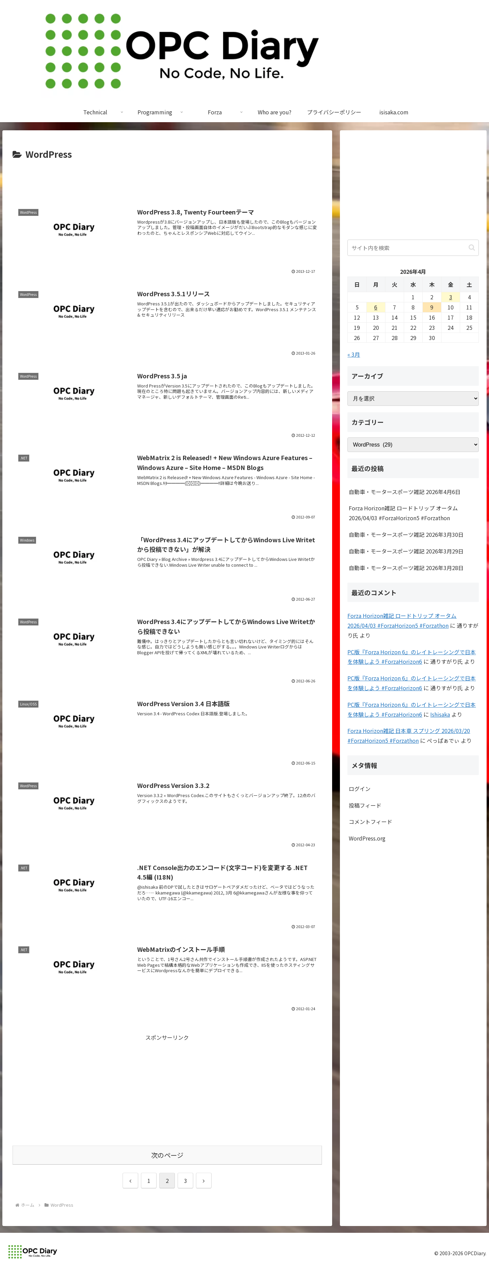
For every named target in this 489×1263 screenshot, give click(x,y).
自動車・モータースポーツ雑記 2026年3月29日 (406, 551)
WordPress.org (367, 838)
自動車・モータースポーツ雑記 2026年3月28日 (406, 568)
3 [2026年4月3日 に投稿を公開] (450, 297)
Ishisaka (440, 714)
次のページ (167, 1155)
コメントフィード (370, 821)
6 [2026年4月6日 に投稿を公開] (375, 307)
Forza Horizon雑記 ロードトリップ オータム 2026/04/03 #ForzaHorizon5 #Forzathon (403, 513)
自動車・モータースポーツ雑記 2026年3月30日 (406, 534)
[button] (472, 247)
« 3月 (353, 354)
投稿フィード (365, 805)
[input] (413, 248)
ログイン (359, 789)
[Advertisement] (167, 180)
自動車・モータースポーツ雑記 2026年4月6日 (404, 492)
